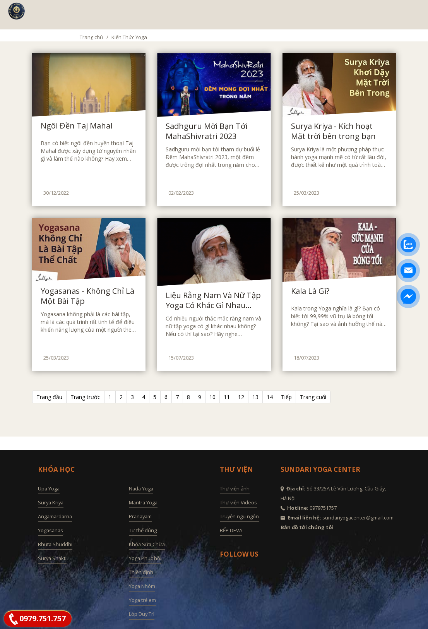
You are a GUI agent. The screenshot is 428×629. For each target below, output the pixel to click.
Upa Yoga (49, 488)
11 (227, 397)
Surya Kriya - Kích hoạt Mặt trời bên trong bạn (333, 131)
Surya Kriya (50, 502)
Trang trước (85, 397)
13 (255, 397)
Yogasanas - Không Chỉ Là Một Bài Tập (87, 296)
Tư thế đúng (143, 530)
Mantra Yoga (143, 502)
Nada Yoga (141, 488)
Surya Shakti (52, 558)
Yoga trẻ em (142, 599)
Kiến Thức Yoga (129, 37)
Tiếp (286, 397)
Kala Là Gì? (310, 291)
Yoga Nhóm (142, 586)
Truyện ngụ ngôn (239, 516)
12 (241, 397)
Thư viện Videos (238, 502)
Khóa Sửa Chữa (147, 544)
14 (270, 397)
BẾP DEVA (231, 530)
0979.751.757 (42, 618)
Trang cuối (313, 397)
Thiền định (141, 572)
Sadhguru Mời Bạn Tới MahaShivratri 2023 (206, 131)
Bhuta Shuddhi (55, 544)
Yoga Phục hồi (145, 558)
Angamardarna (55, 516)
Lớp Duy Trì (141, 613)
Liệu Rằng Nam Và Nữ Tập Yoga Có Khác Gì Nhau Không (213, 300)
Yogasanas (50, 530)
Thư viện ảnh (235, 488)
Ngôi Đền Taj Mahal (76, 126)
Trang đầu (49, 397)
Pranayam (140, 516)
